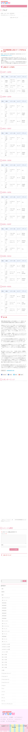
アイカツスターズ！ (5, 681)
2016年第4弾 (4, 620)
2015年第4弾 (4, 604)
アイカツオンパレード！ (6, 675)
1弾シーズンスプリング (6, 599)
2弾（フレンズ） (4, 625)
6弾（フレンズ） (4, 643)
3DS (2, 590)
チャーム (3, 702)
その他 (3, 672)
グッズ (3, 696)
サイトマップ (18, 721)
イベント (3, 693)
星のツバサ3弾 (4, 661)
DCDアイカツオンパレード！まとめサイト (14, 727)
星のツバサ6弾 (4, 669)
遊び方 (12, 719)
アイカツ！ (10, 55)
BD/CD (3, 593)
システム (4, 721)
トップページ (4, 719)
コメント (4, 533)
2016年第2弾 (3, 55)
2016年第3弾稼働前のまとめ (21, 519)
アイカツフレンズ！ (5, 684)
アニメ (3, 690)
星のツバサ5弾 (4, 666)
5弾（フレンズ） (4, 640)
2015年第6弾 (4, 609)
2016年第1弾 (4, 612)
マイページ (11, 721)
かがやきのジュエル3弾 (6, 651)
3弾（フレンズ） (4, 630)
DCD (7, 55)
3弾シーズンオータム (5, 627)
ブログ (3, 723)
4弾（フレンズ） (4, 635)
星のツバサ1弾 (4, 656)
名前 (2, 546)
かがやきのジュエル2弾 (6, 648)
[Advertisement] (14, 32)
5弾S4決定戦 (4, 638)
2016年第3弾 (4, 617)
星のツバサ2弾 (4, 658)
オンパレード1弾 (4, 653)
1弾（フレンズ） (4, 602)
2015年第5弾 (4, 607)
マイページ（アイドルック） (7, 705)
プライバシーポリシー (12, 723)
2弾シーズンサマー (5, 622)
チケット (3, 699)
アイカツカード (5, 678)
